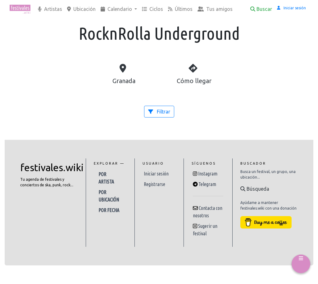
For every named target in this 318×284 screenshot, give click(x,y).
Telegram (207, 184)
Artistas (50, 9)
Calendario (117, 9)
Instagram (207, 173)
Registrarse (154, 184)
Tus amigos (215, 9)
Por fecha (108, 210)
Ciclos (152, 9)
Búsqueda (254, 189)
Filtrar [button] (159, 111)
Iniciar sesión (156, 173)
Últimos (180, 9)
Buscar (261, 9)
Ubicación (81, 9)
